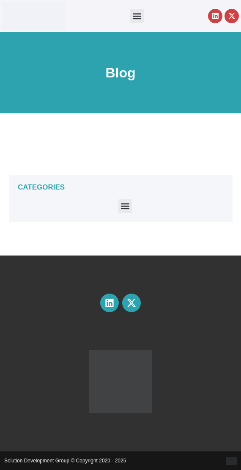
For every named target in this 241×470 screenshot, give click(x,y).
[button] (137, 16)
